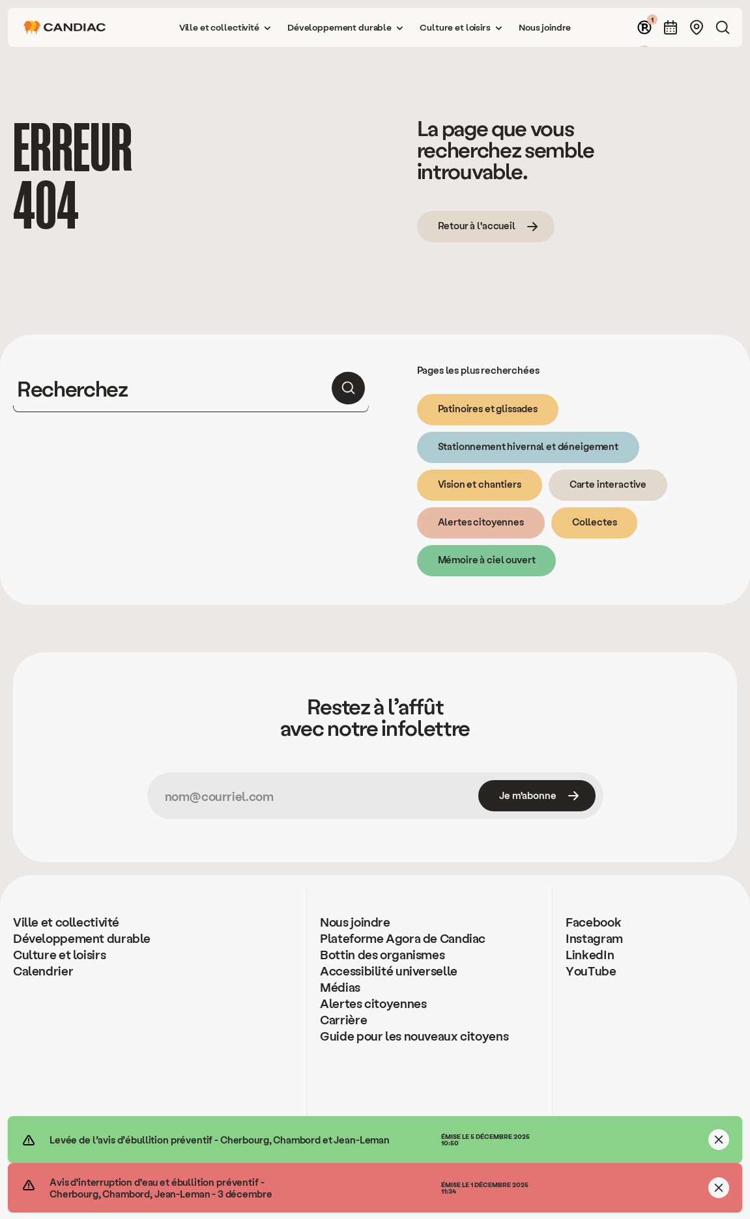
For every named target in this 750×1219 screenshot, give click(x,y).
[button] (225, 27)
